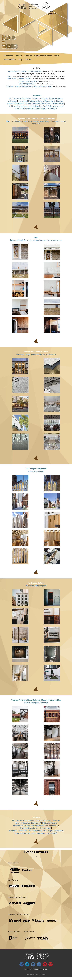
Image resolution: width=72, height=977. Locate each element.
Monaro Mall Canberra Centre (18, 78)
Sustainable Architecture (24, 109)
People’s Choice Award (43, 55)
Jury (20, 59)
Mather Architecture (47, 354)
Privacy (38, 974)
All (10, 98)
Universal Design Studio (26, 354)
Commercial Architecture (22, 98)
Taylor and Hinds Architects (21, 240)
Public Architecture (36, 101)
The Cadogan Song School (29, 81)
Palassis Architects (36, 471)
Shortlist (28, 55)
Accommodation (10, 59)
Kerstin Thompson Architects (36, 702)
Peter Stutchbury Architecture (18, 121)
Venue (56, 55)
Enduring (44, 98)
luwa (9, 76)
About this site (30, 974)
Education (36, 98)
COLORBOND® (51, 109)
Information (8, 55)
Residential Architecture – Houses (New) (48, 103)
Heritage (52, 98)
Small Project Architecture (53, 106)
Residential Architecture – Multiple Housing (25, 106)
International (23, 101)
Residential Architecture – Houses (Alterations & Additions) (35, 825)
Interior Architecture (22, 823)
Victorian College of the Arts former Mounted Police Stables (29, 86)
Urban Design (40, 109)
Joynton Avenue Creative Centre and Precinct (24, 71)
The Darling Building (27, 84)
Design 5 (47, 121)
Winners (19, 55)
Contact (28, 59)
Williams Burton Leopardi (36, 586)
